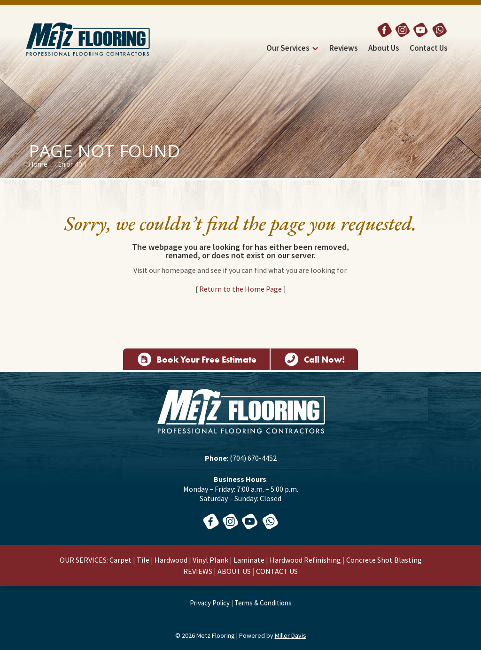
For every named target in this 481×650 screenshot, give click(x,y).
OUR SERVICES (83, 560)
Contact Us (429, 49)
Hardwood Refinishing (305, 560)
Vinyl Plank (210, 560)
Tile (143, 560)
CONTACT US (277, 571)
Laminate (248, 560)
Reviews (343, 49)
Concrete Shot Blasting (384, 560)
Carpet (120, 560)
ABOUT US (234, 571)
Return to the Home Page (240, 289)
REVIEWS (197, 571)
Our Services (288, 49)
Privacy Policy (210, 602)
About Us (383, 49)
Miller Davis (290, 635)
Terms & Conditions (263, 602)
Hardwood (171, 560)
